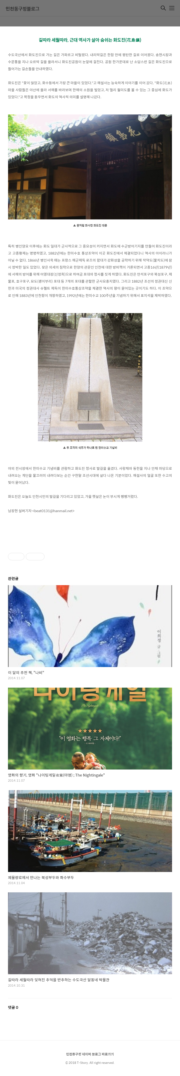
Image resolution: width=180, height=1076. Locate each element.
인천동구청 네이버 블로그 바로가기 (90, 1054)
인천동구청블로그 (22, 8)
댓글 (13, 1007)
